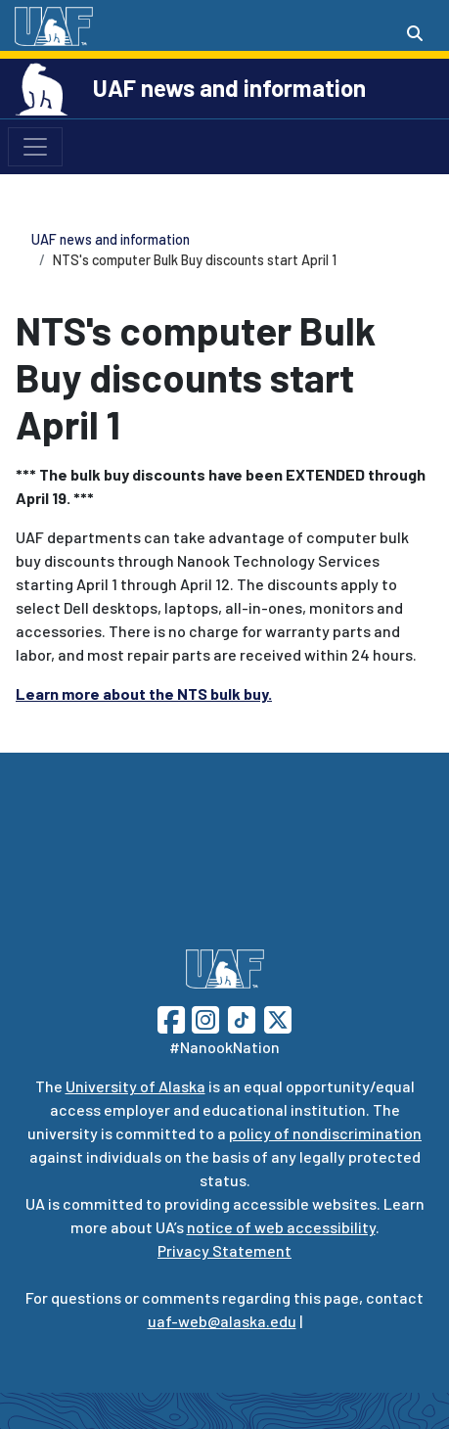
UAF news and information (229, 87)
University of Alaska (135, 1086)
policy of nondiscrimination (325, 1133)
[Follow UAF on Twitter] (278, 1017)
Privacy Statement (224, 1250)
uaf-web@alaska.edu (222, 1321)
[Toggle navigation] (35, 146)
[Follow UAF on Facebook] (171, 1017)
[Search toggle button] (414, 33)
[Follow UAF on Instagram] (203, 1017)
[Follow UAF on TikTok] (241, 1017)
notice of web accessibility (281, 1227)
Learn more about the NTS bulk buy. (144, 693)
